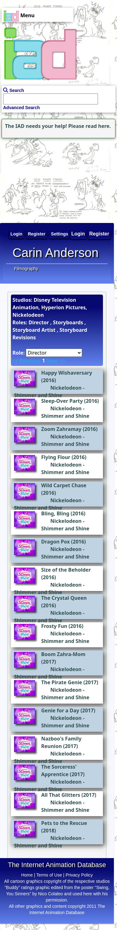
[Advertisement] (39, 179)
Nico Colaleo (50, 893)
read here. (98, 126)
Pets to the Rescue (64, 823)
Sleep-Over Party (62, 400)
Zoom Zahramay (61, 429)
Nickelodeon (65, 387)
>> (62, 360)
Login (78, 233)
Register (99, 233)
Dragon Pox (55, 541)
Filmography (26, 268)
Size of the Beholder (66, 569)
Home (27, 874)
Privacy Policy (79, 874)
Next (52, 360)
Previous (30, 360)
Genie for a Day (60, 710)
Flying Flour (55, 457)
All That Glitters (60, 794)
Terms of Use (49, 874)
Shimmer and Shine (38, 395)
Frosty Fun (54, 626)
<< (15, 360)
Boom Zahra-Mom (63, 654)
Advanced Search (21, 107)
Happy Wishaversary (66, 372)
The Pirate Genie (61, 682)
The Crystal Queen (64, 597)
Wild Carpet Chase (63, 485)
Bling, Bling (55, 513)
